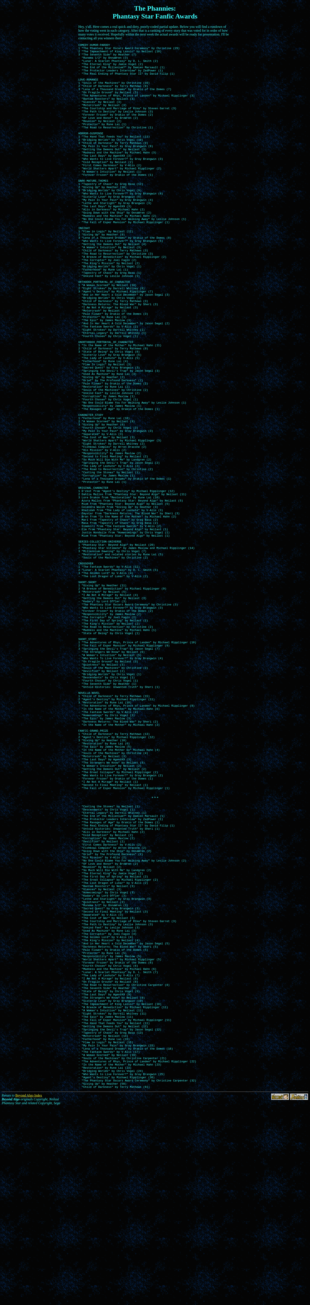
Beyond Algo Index (28, 1293)
